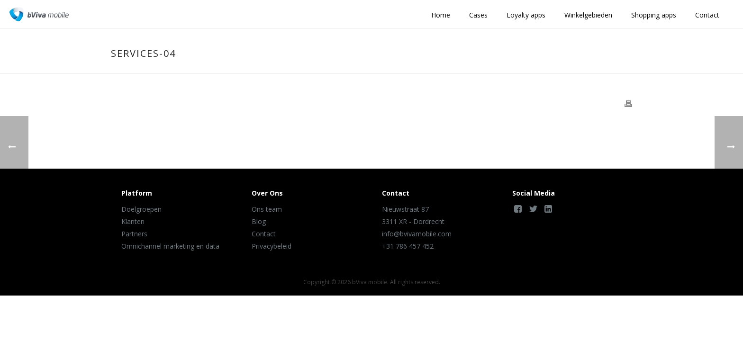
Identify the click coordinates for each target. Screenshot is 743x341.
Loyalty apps (526, 14)
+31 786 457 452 (408, 246)
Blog (259, 221)
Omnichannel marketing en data (170, 246)
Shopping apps (653, 14)
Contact (707, 14)
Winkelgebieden (588, 14)
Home (440, 14)
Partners (134, 233)
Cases (478, 14)
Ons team (267, 209)
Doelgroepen (141, 209)
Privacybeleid (271, 246)
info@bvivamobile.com (417, 233)
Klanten (133, 221)
